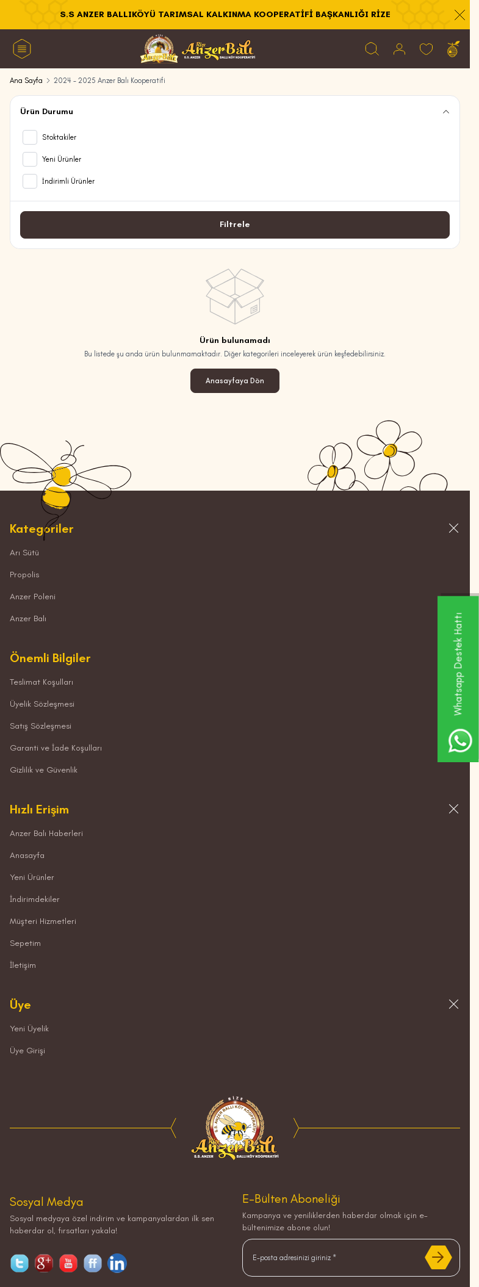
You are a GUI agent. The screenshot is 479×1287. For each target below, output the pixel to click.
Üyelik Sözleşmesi (42, 704)
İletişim (23, 965)
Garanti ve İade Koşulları (56, 748)
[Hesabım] (399, 49)
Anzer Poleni (33, 596)
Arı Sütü (24, 552)
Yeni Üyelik (29, 1028)
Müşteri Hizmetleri (43, 921)
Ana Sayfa (26, 80)
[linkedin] (117, 1263)
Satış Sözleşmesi (40, 726)
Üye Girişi (27, 1050)
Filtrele (235, 224)
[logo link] (198, 48)
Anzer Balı (28, 618)
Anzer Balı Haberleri (46, 833)
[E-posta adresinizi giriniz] (351, 1257)
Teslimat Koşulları (41, 682)
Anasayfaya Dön (235, 381)
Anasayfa (27, 855)
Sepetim (25, 943)
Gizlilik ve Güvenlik (43, 770)
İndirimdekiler (35, 899)
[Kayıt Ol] (438, 1257)
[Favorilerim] (426, 49)
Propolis (24, 574)
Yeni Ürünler (32, 877)
